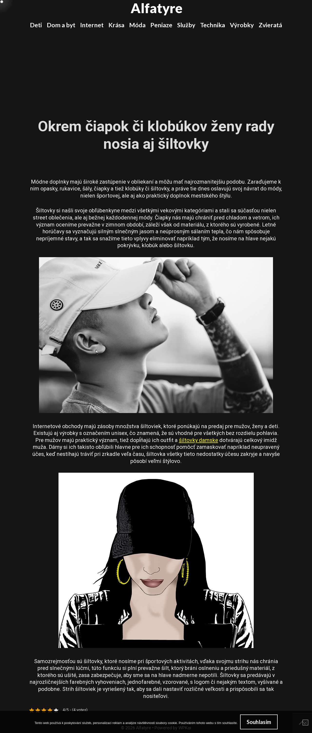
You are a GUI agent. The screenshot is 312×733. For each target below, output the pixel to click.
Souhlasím (259, 722)
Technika (212, 24)
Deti (36, 24)
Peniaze (161, 24)
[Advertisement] (156, 70)
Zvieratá (270, 24)
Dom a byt (61, 24)
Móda (137, 24)
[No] (305, 722)
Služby (186, 24)
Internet (92, 24)
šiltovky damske (198, 440)
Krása (116, 24)
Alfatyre (157, 8)
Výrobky (242, 24)
